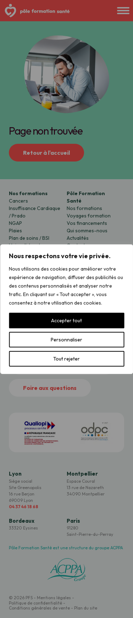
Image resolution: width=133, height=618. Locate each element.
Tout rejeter (66, 359)
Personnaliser (66, 339)
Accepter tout (66, 320)
